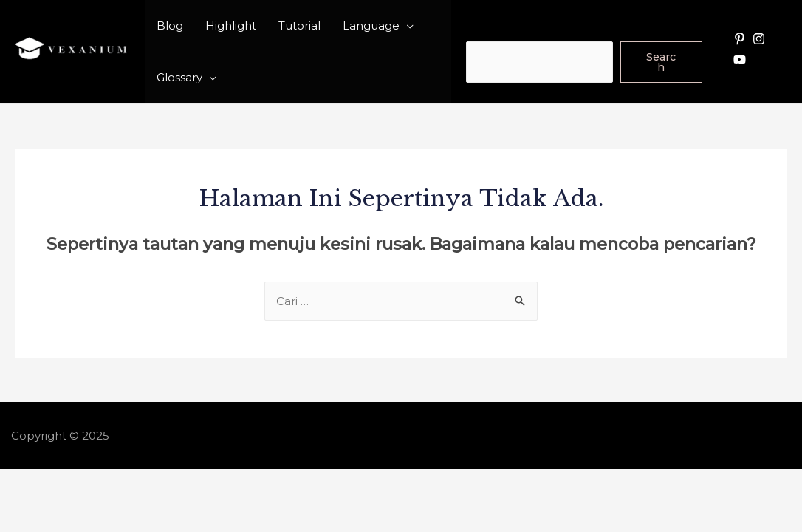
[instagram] (761, 39)
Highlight (230, 25)
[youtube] (741, 59)
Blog (170, 25)
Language (371, 25)
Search (485, 31)
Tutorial (299, 25)
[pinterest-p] (741, 39)
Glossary (179, 77)
